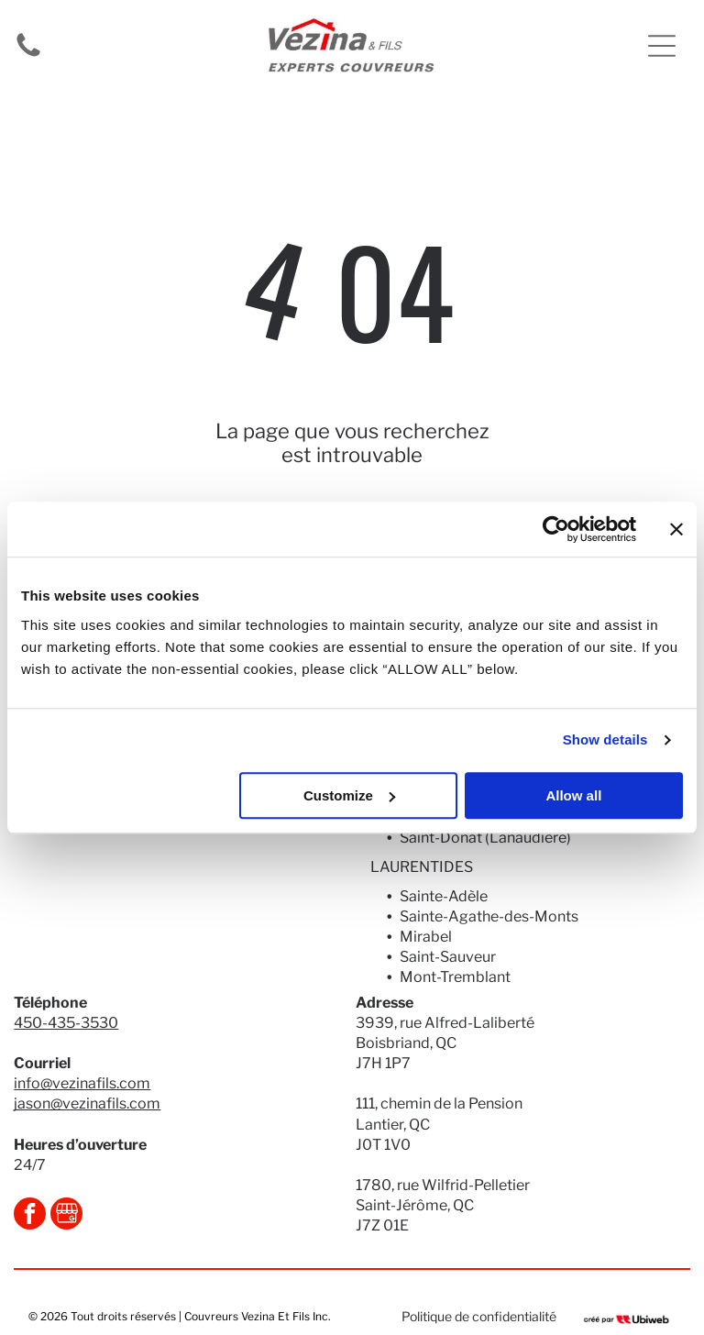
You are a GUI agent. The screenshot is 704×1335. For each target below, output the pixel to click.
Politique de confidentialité (479, 1316)
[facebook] (30, 1215)
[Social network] (66, 1215)
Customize (349, 795)
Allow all (573, 795)
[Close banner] (676, 529)
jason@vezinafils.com (87, 1103)
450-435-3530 (66, 1023)
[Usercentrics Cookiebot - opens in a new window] (556, 529)
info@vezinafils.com (82, 1083)
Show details (605, 739)
